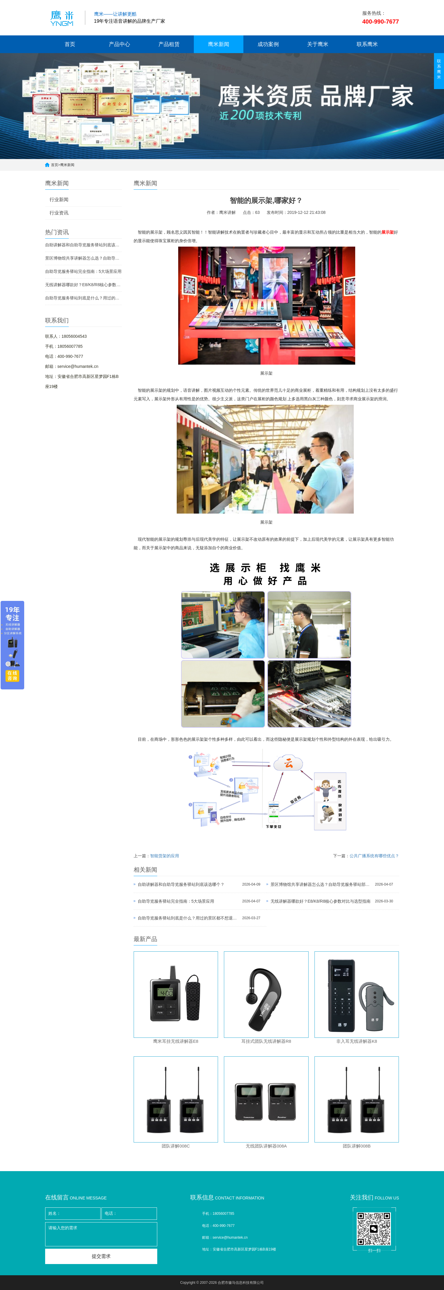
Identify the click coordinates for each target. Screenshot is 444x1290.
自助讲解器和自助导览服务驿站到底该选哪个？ (83, 244)
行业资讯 (59, 212)
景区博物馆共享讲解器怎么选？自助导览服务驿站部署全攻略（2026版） (83, 258)
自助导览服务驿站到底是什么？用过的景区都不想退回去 (83, 298)
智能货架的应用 (164, 855)
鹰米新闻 (218, 44)
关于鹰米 (317, 44)
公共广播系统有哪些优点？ (374, 855)
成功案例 (268, 44)
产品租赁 (169, 44)
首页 (70, 44)
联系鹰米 (367, 44)
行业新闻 (59, 199)
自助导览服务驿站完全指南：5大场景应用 (83, 271)
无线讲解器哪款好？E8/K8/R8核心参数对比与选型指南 (83, 284)
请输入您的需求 (101, 1234)
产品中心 (119, 44)
